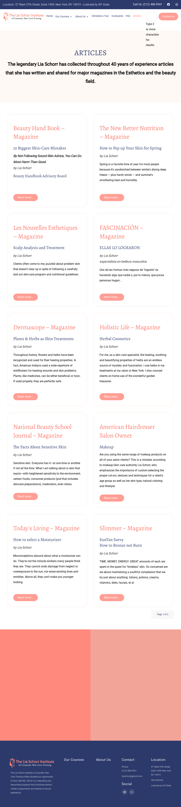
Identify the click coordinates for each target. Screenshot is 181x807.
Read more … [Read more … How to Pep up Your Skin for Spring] (112, 197)
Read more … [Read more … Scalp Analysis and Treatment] (25, 297)
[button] (49, 16)
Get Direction (157, 780)
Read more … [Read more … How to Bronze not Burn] (112, 597)
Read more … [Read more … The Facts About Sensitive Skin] (25, 496)
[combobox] (151, 16)
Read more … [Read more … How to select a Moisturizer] (25, 597)
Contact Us (168, 16)
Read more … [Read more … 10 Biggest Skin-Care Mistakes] (25, 197)
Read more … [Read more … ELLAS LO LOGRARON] (112, 297)
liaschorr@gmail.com (132, 776)
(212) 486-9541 (152, 4)
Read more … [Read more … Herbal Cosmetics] (112, 396)
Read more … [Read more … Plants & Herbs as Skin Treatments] (25, 396)
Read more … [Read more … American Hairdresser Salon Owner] (112, 498)
